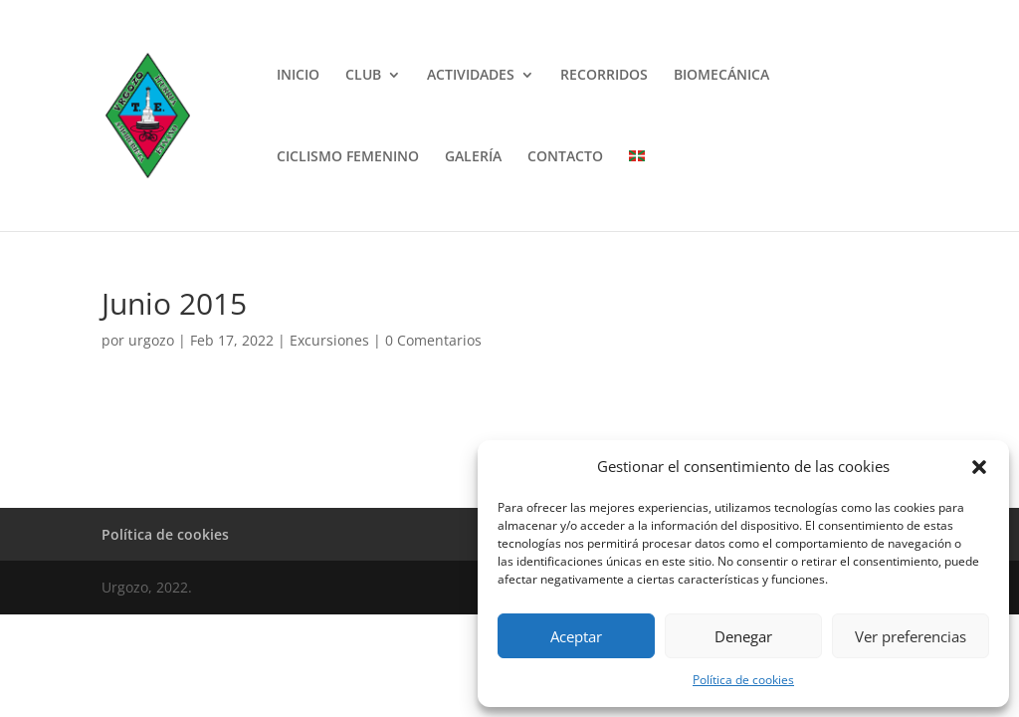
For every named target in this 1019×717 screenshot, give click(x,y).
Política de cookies (743, 679)
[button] (979, 467)
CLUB (363, 76)
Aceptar (576, 636)
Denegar (743, 636)
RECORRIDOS (604, 76)
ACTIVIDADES (470, 76)
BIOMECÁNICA (721, 76)
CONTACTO (565, 157)
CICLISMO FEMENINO (348, 157)
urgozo (151, 340)
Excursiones (329, 340)
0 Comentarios (433, 340)
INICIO (298, 76)
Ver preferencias (910, 636)
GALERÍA (473, 157)
